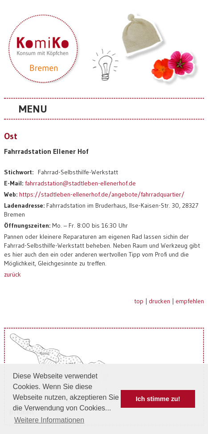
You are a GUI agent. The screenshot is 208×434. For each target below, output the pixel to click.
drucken (159, 301)
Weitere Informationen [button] (49, 420)
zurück (12, 274)
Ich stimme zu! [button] (158, 398)
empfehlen (189, 301)
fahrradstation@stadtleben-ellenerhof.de (80, 183)
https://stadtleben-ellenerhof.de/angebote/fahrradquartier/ (101, 194)
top (138, 301)
